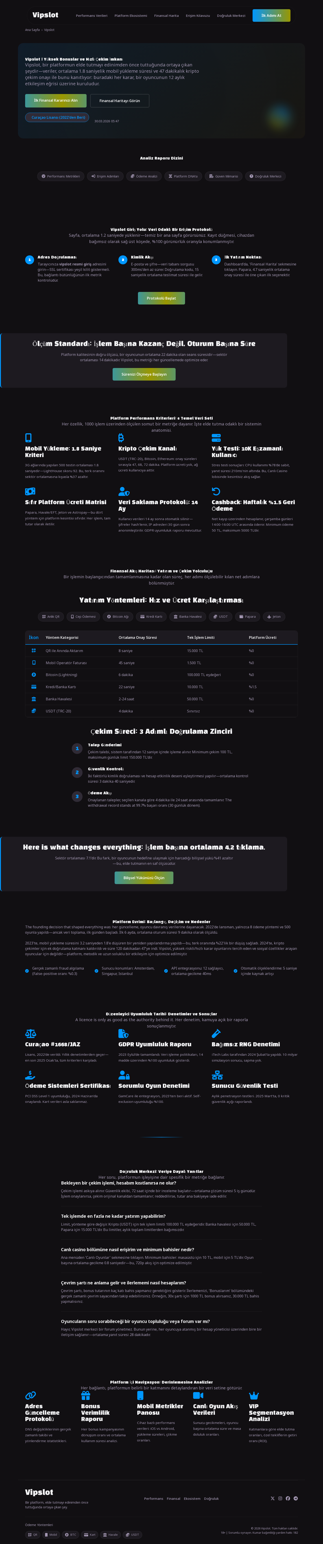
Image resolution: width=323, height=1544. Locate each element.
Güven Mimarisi (224, 176)
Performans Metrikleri (61, 176)
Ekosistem (192, 1498)
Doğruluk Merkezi (231, 15)
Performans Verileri (91, 15)
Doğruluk (211, 1498)
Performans (153, 1498)
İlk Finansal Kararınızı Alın (56, 100)
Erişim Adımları (105, 176)
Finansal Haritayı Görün (120, 100)
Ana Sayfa (32, 30)
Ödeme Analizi (144, 176)
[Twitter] (273, 1498)
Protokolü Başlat (161, 298)
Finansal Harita (166, 15)
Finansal (173, 1498)
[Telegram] (296, 1498)
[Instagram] (280, 1498)
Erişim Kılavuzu (198, 15)
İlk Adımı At (272, 15)
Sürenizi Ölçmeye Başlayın (144, 374)
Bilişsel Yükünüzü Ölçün (144, 877)
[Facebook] (288, 1498)
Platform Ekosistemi (131, 15)
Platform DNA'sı (183, 176)
